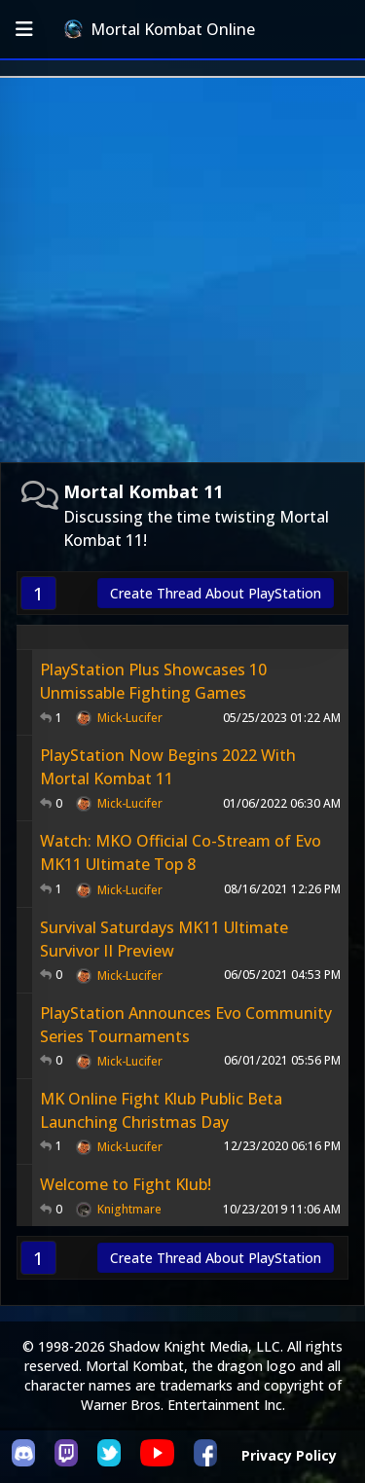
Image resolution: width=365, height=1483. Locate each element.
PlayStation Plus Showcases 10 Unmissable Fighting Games (153, 681)
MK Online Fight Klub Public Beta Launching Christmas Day (161, 1110)
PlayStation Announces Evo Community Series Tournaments (186, 1024)
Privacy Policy (289, 1455)
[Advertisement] (182, 270)
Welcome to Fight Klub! (125, 1184)
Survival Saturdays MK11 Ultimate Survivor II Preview (164, 939)
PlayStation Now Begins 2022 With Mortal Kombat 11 (168, 766)
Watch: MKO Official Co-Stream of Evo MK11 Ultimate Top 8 (180, 852)
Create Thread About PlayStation (215, 593)
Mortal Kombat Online (159, 29)
